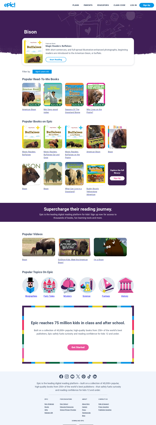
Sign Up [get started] (146, 5)
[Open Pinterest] (84, 376)
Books (47, 407)
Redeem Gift (49, 413)
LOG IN (133, 5)
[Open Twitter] (78, 376)
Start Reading (56, 59)
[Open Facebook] (61, 376)
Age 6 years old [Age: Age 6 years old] (42, 71)
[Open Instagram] (67, 376)
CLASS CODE (119, 5)
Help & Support (103, 404)
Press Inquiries (103, 407)
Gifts (46, 410)
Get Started (78, 347)
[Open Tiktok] (89, 376)
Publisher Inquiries (104, 410)
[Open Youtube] (72, 376)
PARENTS (88, 5)
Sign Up (117, 178)
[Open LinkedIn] (95, 376)
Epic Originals (49, 404)
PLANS (76, 5)
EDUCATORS (103, 5)
